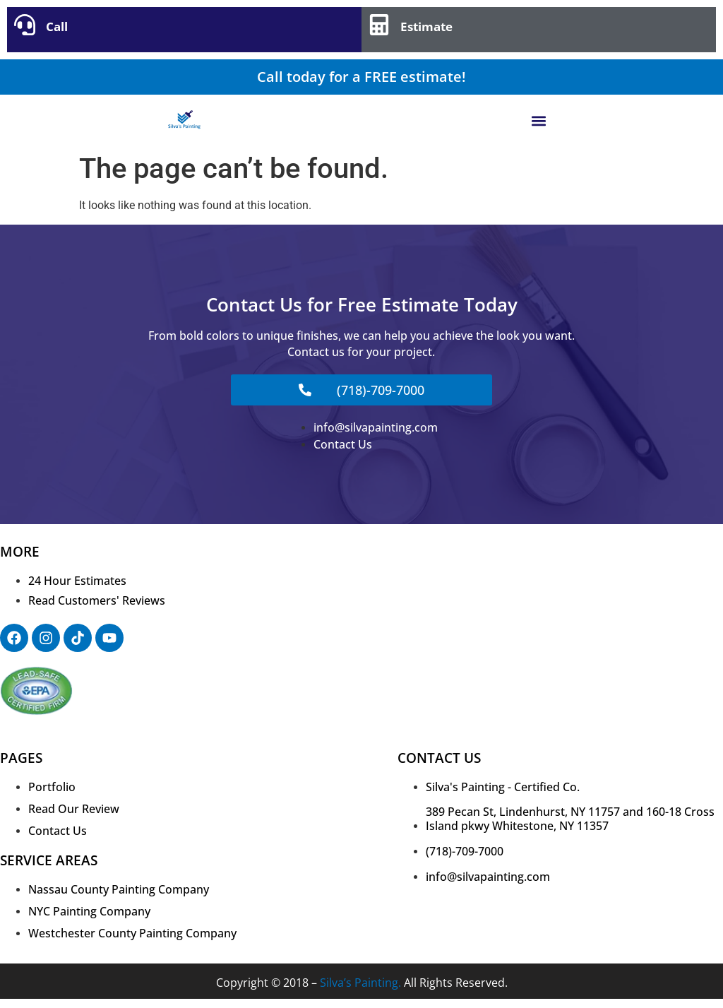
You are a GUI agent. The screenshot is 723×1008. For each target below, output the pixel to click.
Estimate (426, 26)
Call (57, 26)
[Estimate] (379, 24)
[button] (539, 120)
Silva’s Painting (359, 982)
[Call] (24, 24)
